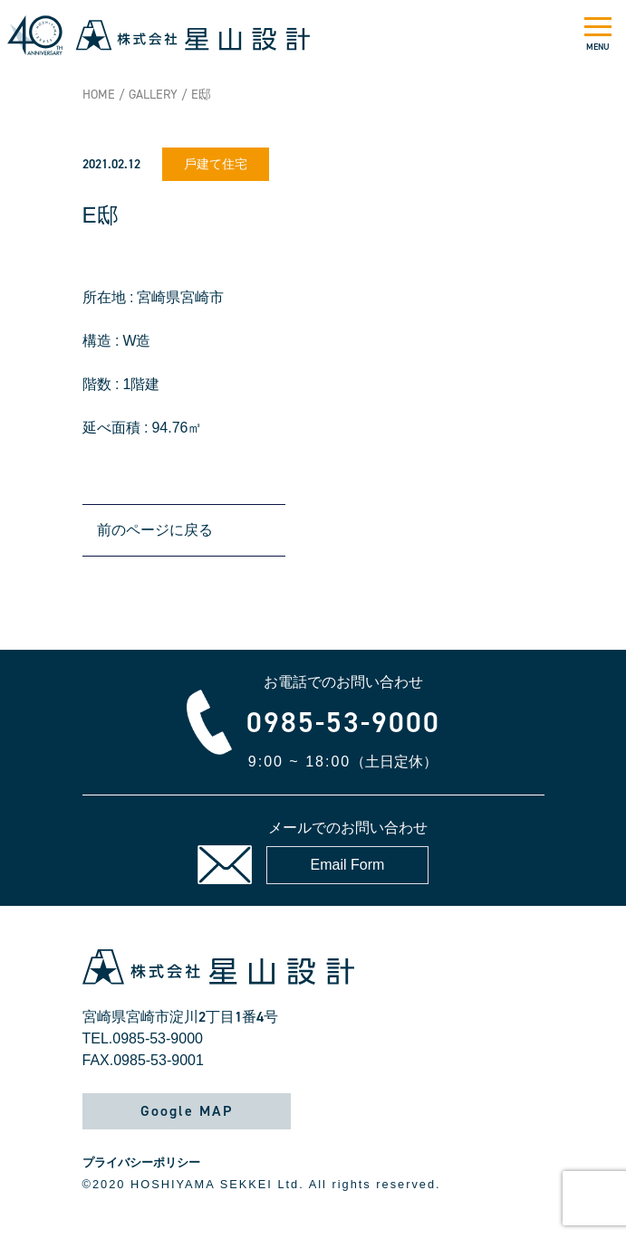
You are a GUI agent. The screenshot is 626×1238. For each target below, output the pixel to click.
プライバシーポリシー (141, 1162)
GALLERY (153, 94)
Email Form (348, 864)
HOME (98, 94)
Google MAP (186, 1110)
